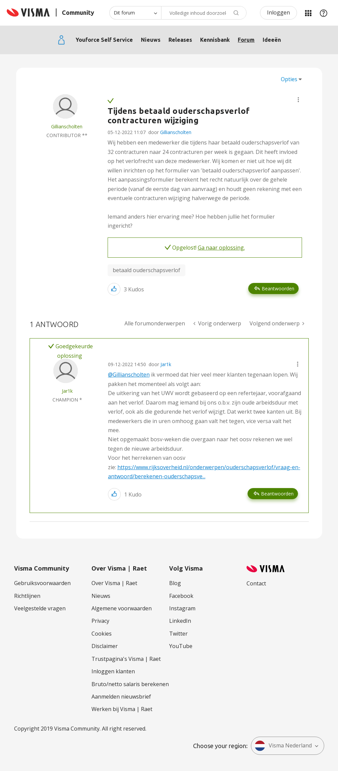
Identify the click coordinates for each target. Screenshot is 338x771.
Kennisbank (215, 40)
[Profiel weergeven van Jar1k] (67, 391)
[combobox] (204, 13)
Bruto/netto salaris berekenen (130, 684)
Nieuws (150, 40)
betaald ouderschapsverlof (146, 270)
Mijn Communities (308, 13)
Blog (175, 583)
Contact (256, 583)
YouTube (180, 646)
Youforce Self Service (104, 40)
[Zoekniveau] (135, 13)
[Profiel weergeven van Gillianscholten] (66, 126)
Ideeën (272, 40)
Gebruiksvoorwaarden (42, 583)
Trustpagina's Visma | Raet (126, 659)
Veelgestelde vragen (40, 608)
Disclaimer (104, 646)
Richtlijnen (27, 596)
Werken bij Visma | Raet (121, 709)
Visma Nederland (283, 745)
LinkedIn (180, 620)
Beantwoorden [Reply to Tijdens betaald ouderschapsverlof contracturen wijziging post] (278, 288)
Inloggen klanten (113, 671)
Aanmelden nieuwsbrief (121, 696)
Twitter (178, 633)
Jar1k (165, 364)
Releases (180, 40)
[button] (298, 99)
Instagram (182, 608)
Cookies (101, 633)
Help (323, 13)
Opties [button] (289, 79)
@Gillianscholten (129, 374)
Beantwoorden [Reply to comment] (277, 493)
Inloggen (278, 12)
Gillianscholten (175, 132)
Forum (246, 40)
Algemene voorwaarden (121, 608)
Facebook (181, 596)
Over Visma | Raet (114, 583)
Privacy (100, 620)
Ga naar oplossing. (221, 247)
